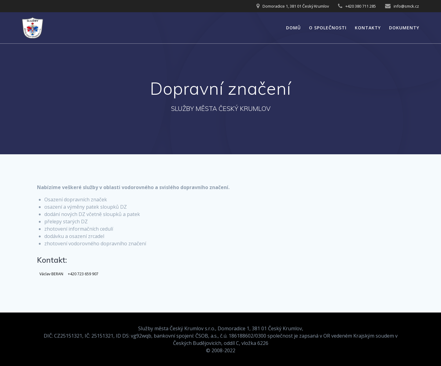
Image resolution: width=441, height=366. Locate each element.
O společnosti (328, 28)
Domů (293, 28)
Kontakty (368, 28)
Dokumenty (404, 28)
